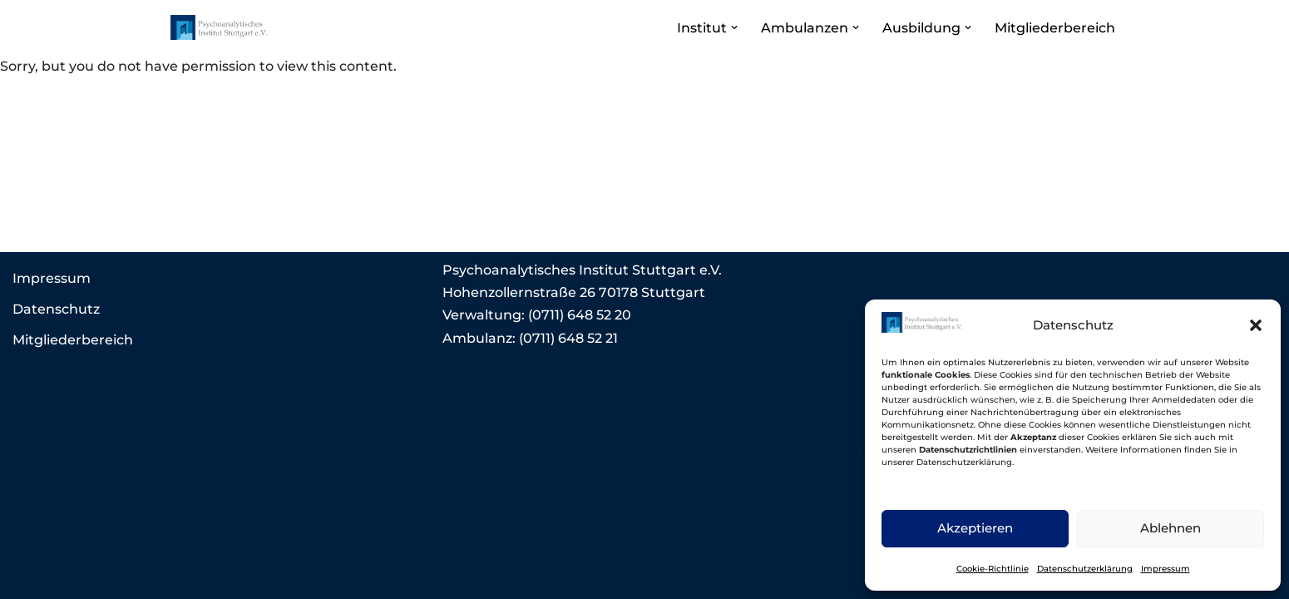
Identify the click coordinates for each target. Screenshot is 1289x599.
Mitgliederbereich (1055, 28)
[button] (1255, 325)
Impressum (1165, 568)
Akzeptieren (975, 528)
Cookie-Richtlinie (992, 568)
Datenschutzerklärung (1085, 568)
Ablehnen (1170, 528)
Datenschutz (56, 309)
